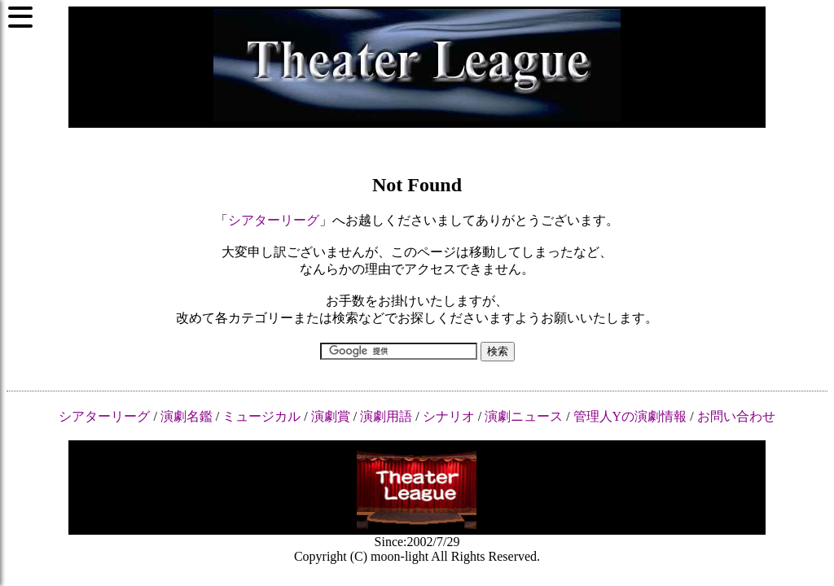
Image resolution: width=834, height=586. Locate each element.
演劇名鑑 (186, 416)
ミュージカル (261, 416)
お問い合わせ (736, 416)
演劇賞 (330, 416)
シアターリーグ (273, 220)
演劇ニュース (524, 416)
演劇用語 (386, 416)
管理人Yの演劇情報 (630, 416)
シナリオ (449, 416)
